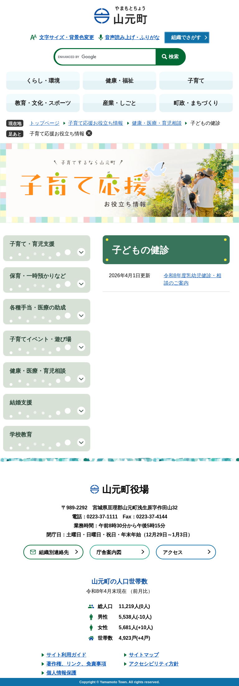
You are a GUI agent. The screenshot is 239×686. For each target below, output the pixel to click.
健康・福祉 (119, 81)
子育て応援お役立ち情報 (95, 123)
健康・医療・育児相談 (157, 123)
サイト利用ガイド (66, 654)
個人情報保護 (61, 672)
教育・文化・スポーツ (43, 103)
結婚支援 (21, 402)
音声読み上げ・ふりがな (132, 37)
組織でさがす (186, 37)
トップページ (44, 123)
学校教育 (21, 434)
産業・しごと (119, 103)
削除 (89, 133)
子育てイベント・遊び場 (40, 339)
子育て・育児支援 (32, 244)
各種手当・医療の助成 (38, 308)
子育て (196, 81)
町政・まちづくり (196, 103)
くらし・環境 (43, 81)
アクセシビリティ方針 (154, 663)
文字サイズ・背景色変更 (66, 37)
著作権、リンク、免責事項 (76, 663)
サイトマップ (144, 654)
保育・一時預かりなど (38, 276)
